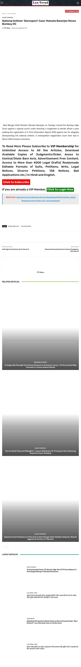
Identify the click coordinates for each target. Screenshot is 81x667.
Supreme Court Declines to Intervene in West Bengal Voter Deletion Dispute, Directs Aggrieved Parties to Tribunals (40, 502)
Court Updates (11, 13)
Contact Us (50, 661)
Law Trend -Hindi (32, 557)
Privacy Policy (21, 661)
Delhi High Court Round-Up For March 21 (15, 213)
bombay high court (13, 190)
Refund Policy (41, 661)
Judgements (31, 583)
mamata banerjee (26, 190)
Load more (40, 652)
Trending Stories (40, 326)
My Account (67, 661)
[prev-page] (3, 511)
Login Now (59, 661)
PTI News (7, 28)
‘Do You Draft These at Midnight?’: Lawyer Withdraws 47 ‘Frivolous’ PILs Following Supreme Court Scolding (40, 416)
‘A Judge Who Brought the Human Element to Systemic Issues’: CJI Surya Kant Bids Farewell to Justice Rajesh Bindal (40, 330)
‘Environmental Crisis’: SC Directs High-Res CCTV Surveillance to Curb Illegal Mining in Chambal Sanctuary (51, 535)
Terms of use (31, 661)
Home (4, 13)
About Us (12, 661)
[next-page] (7, 511)
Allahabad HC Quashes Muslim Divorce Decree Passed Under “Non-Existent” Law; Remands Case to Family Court (52, 586)
